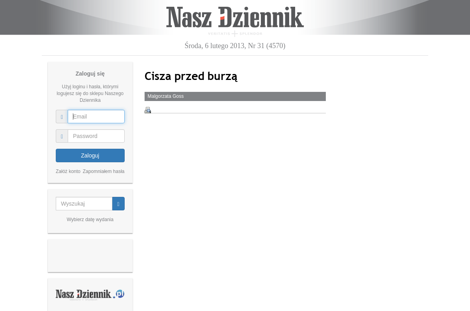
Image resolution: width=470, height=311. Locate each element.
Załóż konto (68, 171)
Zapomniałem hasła (104, 171)
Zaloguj (90, 155)
